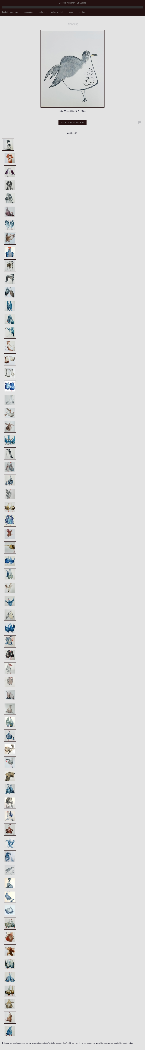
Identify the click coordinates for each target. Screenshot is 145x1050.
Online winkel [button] (58, 12)
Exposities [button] (29, 12)
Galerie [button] (43, 12)
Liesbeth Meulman (67, 3)
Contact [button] (83, 12)
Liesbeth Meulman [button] (11, 12)
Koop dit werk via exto (72, 122)
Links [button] (72, 12)
